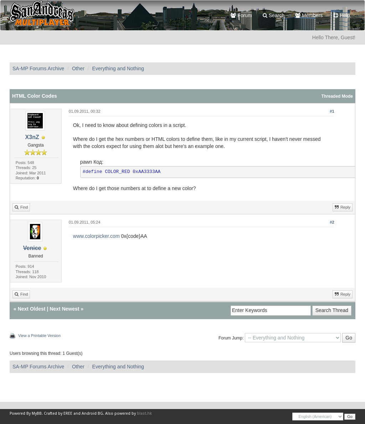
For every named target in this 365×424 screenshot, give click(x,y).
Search (273, 15)
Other (78, 68)
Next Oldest (32, 309)
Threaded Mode (337, 96)
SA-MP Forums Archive (38, 68)
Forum (241, 15)
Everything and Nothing (118, 68)
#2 (332, 222)
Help (341, 15)
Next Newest (64, 309)
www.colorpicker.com (96, 236)
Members (309, 15)
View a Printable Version (39, 335)
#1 (332, 111)
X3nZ (32, 137)
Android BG (92, 413)
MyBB (37, 413)
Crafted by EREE (58, 413)
